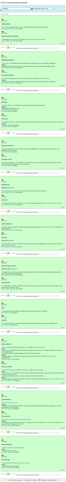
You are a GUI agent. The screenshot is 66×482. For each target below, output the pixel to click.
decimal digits (39, 370)
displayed (29, 39)
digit (5, 463)
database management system (20, 203)
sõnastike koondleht (31, 480)
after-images (57, 203)
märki (25, 347)
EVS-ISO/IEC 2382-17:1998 (10, 192)
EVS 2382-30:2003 (7, 111)
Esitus (4, 347)
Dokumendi (5, 27)
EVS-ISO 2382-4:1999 (8, 452)
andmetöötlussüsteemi (48, 227)
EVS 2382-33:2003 (7, 152)
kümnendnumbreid (38, 347)
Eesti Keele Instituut (16, 480)
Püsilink (62, 43)
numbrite (59, 405)
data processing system (8, 245)
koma (16, 402)
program (6, 78)
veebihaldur (53, 480)
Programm (5, 63)
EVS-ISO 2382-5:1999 (8, 359)
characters (25, 370)
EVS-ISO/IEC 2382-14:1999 (10, 275)
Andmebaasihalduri (8, 191)
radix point (8, 419)
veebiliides (44, 480)
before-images (48, 203)
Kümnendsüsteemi (7, 402)
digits (21, 424)
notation (6, 370)
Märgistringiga (6, 350)
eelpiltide (29, 191)
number (22, 447)
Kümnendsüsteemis (8, 447)
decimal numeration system (56, 379)
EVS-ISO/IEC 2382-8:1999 (9, 230)
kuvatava (20, 27)
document (42, 39)
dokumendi (39, 63)
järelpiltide (37, 191)
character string (9, 373)
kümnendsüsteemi (51, 356)
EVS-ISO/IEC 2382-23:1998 (10, 28)
